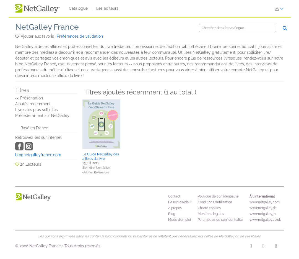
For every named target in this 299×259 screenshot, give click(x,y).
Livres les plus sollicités (36, 109)
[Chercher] (237, 28)
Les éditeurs (107, 8)
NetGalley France (47, 27)
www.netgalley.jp (262, 214)
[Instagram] (251, 247)
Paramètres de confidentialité (220, 220)
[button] (17, 36)
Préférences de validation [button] (80, 36)
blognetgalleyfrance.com (38, 155)
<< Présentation (29, 98)
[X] (276, 247)
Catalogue (78, 8)
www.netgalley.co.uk (265, 220)
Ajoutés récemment (33, 104)
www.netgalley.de (263, 208)
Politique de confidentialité (218, 196)
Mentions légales (211, 214)
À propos (175, 208)
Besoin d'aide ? (179, 202)
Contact (174, 196)
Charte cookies (209, 208)
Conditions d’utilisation (215, 202)
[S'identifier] (279, 8)
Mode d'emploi (179, 220)
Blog (171, 214)
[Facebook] (263, 247)
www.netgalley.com (264, 202)
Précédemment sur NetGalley (42, 115)
